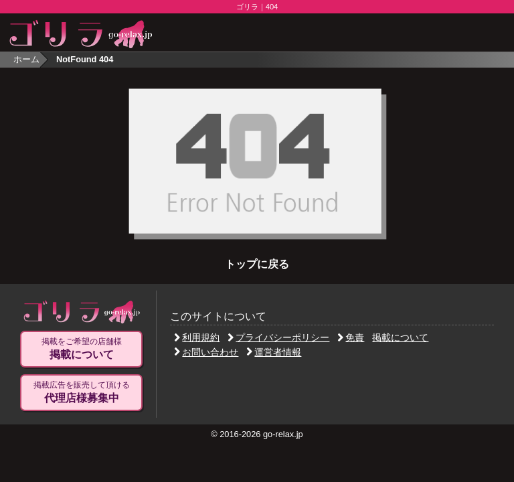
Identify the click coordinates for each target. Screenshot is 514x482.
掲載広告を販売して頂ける (81, 392)
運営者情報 (273, 352)
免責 (350, 337)
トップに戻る (257, 264)
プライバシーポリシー (278, 337)
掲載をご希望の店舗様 (81, 349)
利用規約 (197, 337)
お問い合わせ (206, 352)
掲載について (400, 337)
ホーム (26, 59)
